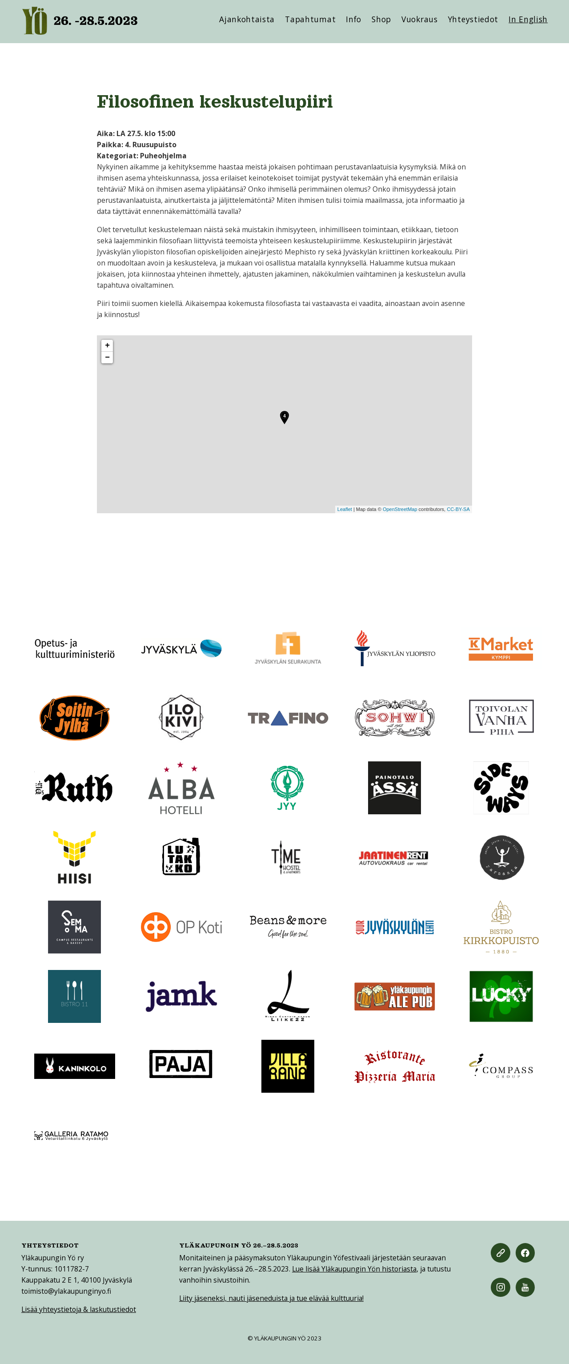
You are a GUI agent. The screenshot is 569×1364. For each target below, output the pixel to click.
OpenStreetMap (400, 509)
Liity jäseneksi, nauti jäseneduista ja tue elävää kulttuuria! (271, 1298)
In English (528, 19)
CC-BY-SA (458, 509)
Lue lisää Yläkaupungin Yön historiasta (354, 1269)
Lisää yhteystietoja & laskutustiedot (78, 1309)
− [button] (107, 357)
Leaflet (344, 509)
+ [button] (107, 345)
